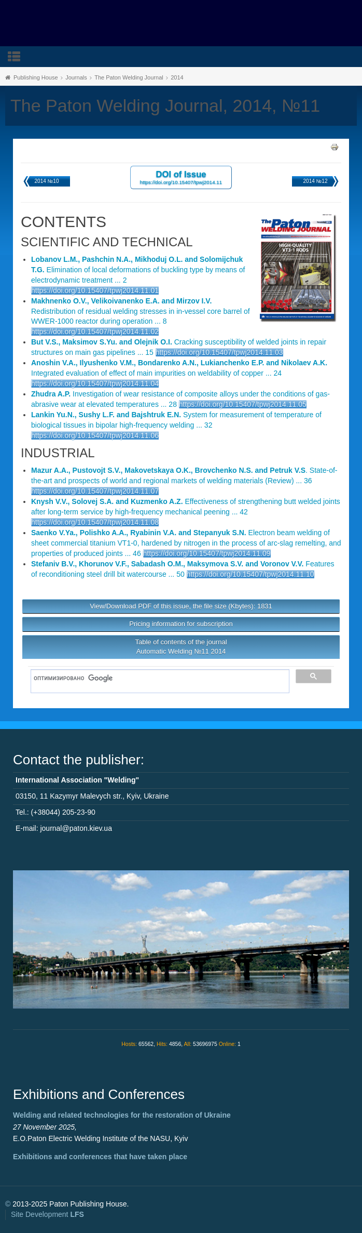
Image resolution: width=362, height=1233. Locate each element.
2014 (177, 77)
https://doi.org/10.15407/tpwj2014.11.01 (95, 290)
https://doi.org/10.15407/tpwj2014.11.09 (207, 553)
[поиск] (156, 678)
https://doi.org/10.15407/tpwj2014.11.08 (95, 522)
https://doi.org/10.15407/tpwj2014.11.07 (95, 491)
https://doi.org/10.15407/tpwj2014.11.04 (95, 383)
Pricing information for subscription (180, 624)
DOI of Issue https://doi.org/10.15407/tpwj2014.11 (181, 176)
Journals (76, 77)
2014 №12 (315, 181)
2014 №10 (47, 181)
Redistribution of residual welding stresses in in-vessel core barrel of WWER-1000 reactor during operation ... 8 (140, 311)
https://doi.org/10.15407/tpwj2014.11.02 (95, 331)
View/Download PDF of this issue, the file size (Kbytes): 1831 (181, 606)
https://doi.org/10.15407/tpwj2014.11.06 (95, 435)
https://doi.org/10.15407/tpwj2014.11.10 (250, 574)
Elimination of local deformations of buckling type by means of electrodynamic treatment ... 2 (138, 269)
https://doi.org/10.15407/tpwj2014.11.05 (243, 404)
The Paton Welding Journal (128, 77)
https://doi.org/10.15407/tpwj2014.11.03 (219, 352)
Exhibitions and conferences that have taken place (100, 1156)
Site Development (47, 1214)
